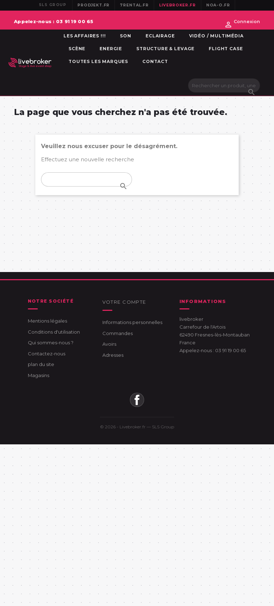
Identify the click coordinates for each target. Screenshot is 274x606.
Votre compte (124, 302)
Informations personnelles (132, 322)
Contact (155, 61)
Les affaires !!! (85, 35)
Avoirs (109, 344)
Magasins (38, 375)
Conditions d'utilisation (54, 332)
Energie (111, 48)
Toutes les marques (98, 61)
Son (125, 35)
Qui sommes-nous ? (50, 342)
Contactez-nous (46, 353)
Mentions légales (47, 321)
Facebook (137, 400)
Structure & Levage (165, 48)
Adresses (112, 355)
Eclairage (160, 35)
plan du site (41, 364)
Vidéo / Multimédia (216, 35)
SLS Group (163, 426)
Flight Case (226, 48)
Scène (76, 48)
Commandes (117, 333)
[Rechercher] (224, 85)
